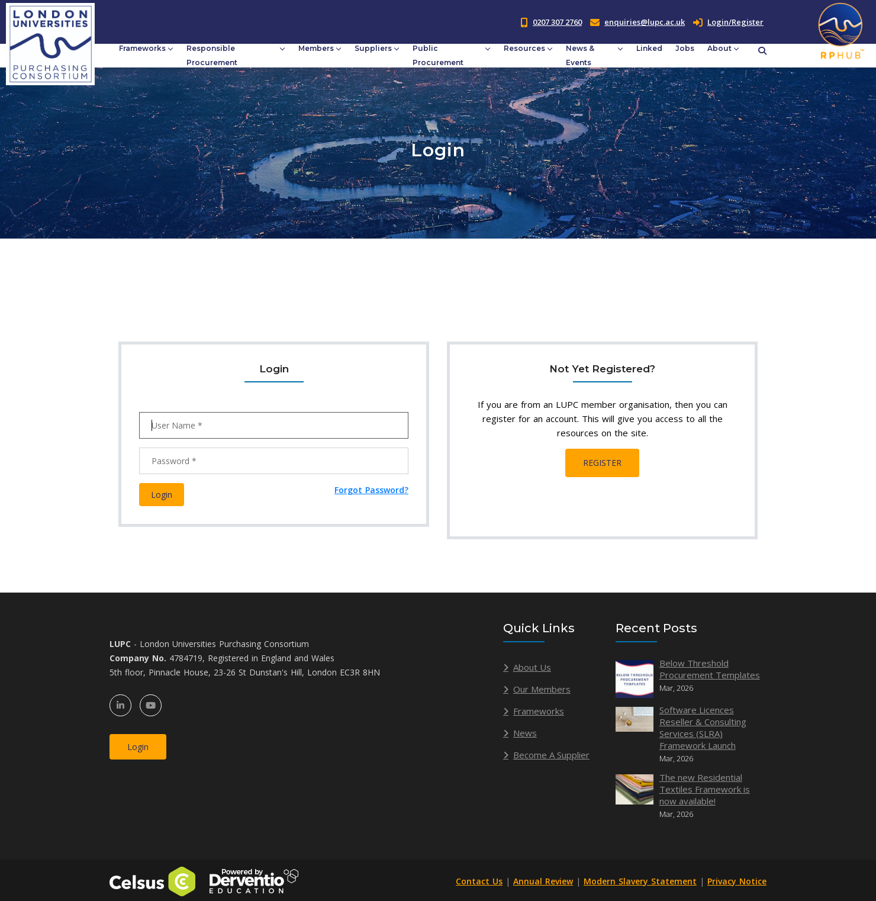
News (525, 733)
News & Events (580, 55)
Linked (649, 48)
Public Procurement (438, 55)
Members (316, 48)
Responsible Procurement (211, 55)
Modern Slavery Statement (640, 881)
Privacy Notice (736, 881)
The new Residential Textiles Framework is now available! (704, 789)
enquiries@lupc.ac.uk (644, 22)
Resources (524, 48)
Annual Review (543, 881)
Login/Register (728, 22)
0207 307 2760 (557, 22)
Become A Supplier (551, 755)
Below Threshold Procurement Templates (709, 669)
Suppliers (373, 48)
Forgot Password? (371, 489)
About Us (532, 667)
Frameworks (142, 48)
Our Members (542, 689)
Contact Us (479, 881)
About (719, 48)
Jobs (684, 48)
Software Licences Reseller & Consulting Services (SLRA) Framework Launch (702, 727)
